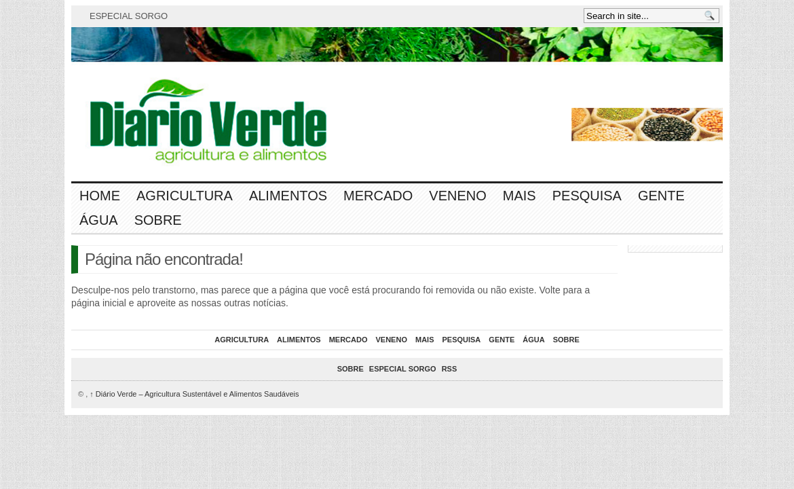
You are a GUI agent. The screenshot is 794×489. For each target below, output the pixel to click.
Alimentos (288, 195)
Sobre (158, 220)
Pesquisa (587, 195)
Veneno (457, 195)
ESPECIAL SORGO (129, 16)
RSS (449, 369)
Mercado (378, 195)
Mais (519, 195)
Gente (661, 195)
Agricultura (184, 195)
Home (99, 195)
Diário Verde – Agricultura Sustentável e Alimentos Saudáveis (194, 394)
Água (98, 220)
